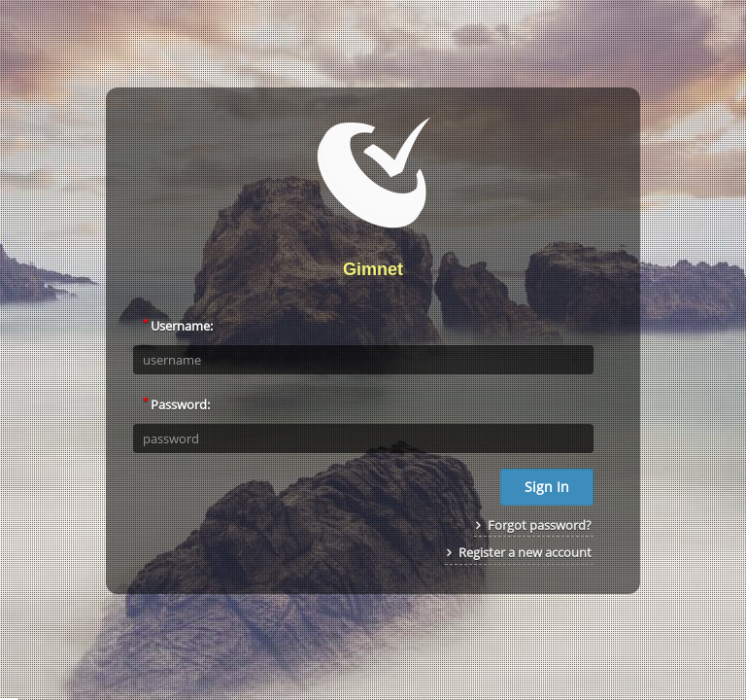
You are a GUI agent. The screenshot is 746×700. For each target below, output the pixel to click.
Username (176, 324)
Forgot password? (534, 525)
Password (175, 403)
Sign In (547, 486)
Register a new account (519, 552)
